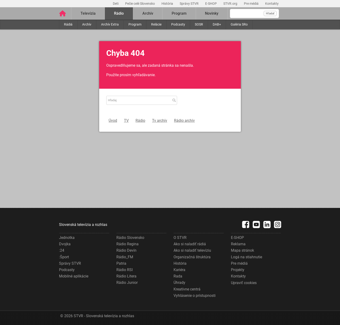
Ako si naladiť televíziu (192, 250)
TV (126, 120)
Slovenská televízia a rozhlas (83, 224)
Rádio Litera (126, 276)
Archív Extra (110, 24)
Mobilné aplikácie (73, 276)
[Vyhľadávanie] (254, 13)
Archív (86, 24)
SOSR (199, 24)
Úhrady (179, 282)
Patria (121, 263)
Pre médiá (251, 3)
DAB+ (217, 24)
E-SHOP (211, 3)
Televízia (88, 13)
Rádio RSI (124, 270)
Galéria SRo (239, 24)
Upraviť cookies (244, 283)
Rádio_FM (124, 257)
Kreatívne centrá (187, 289)
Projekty (237, 270)
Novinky (211, 13)
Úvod (113, 120)
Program (134, 24)
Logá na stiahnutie (246, 257)
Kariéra (179, 270)
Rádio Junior (127, 282)
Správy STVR (189, 3)
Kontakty (272, 3)
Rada (178, 276)
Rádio (119, 13)
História (168, 3)
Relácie (156, 24)
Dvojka (65, 244)
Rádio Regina (127, 244)
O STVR (180, 237)
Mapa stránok (242, 250)
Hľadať (270, 13)
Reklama (238, 244)
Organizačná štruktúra (192, 257)
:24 (61, 250)
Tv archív (159, 120)
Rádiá (68, 24)
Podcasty (178, 24)
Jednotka (67, 237)
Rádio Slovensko (130, 237)
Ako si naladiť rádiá (190, 244)
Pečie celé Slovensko (140, 3)
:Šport (64, 257)
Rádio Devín (126, 250)
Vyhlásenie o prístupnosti (195, 295)
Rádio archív (184, 120)
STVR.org (230, 3)
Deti (116, 3)
